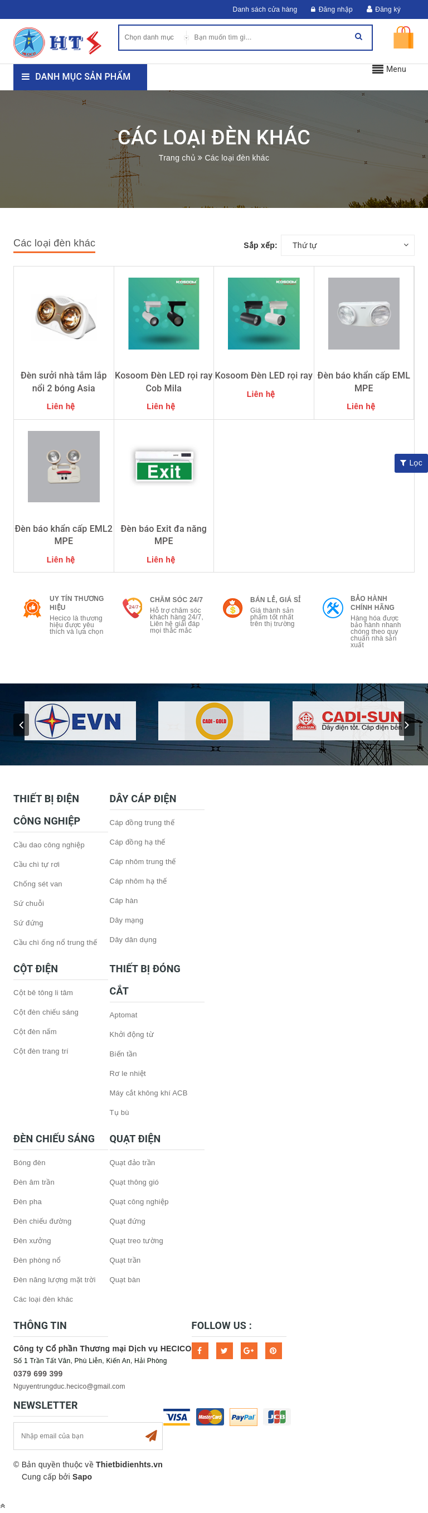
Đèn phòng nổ (37, 1260)
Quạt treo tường (136, 1240)
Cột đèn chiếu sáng (46, 1012)
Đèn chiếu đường (42, 1221)
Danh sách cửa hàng (265, 9)
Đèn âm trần (34, 1182)
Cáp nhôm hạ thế (138, 881)
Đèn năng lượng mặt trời (54, 1280)
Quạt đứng (128, 1221)
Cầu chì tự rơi (36, 864)
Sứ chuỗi (28, 903)
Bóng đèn (29, 1162)
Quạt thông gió (134, 1182)
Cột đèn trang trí (41, 1051)
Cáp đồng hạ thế (138, 842)
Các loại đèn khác (43, 1299)
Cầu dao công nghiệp (49, 845)
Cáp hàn (124, 900)
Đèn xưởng (32, 1240)
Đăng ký (388, 9)
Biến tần (123, 1054)
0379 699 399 (38, 1373)
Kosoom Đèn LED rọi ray (264, 375)
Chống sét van (37, 884)
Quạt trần (125, 1260)
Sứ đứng (28, 923)
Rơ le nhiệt (128, 1073)
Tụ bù (119, 1112)
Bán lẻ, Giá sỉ (275, 600)
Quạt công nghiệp (139, 1201)
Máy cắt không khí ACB (149, 1093)
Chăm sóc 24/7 (176, 600)
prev (21, 725)
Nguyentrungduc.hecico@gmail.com (69, 1386)
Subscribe (151, 1436)
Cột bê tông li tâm (43, 992)
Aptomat (124, 1015)
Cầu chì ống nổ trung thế (55, 942)
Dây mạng (127, 920)
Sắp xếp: (261, 245)
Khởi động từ (132, 1034)
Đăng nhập (332, 9)
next (407, 725)
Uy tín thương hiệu (77, 603)
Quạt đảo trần (132, 1162)
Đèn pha (27, 1201)
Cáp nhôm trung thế (143, 861)
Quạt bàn (125, 1280)
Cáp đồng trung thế (142, 822)
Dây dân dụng (133, 939)
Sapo (82, 1476)
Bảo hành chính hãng (373, 603)
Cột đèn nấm (35, 1031)
